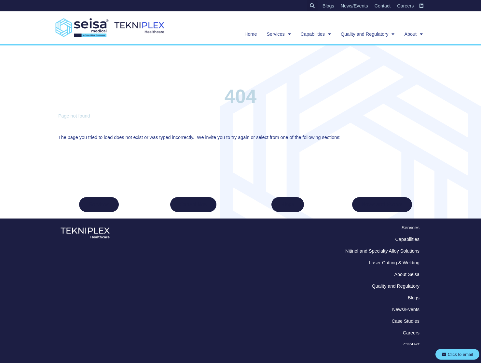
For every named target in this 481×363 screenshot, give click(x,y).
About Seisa (406, 274)
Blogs (328, 5)
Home (250, 34)
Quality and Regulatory (367, 34)
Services (279, 34)
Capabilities (316, 34)
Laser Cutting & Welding (394, 262)
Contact (383, 5)
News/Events (354, 5)
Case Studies (405, 321)
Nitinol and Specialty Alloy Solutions (382, 251)
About (413, 34)
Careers (405, 5)
